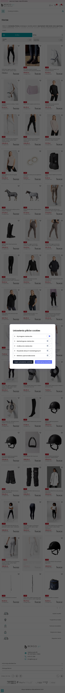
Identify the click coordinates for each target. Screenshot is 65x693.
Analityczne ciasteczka (24, 346)
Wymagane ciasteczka (24, 336)
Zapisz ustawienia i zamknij (23, 362)
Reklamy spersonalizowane (26, 356)
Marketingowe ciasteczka (25, 341)
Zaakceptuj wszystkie (43, 362)
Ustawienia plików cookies (26, 330)
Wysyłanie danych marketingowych (29, 351)
